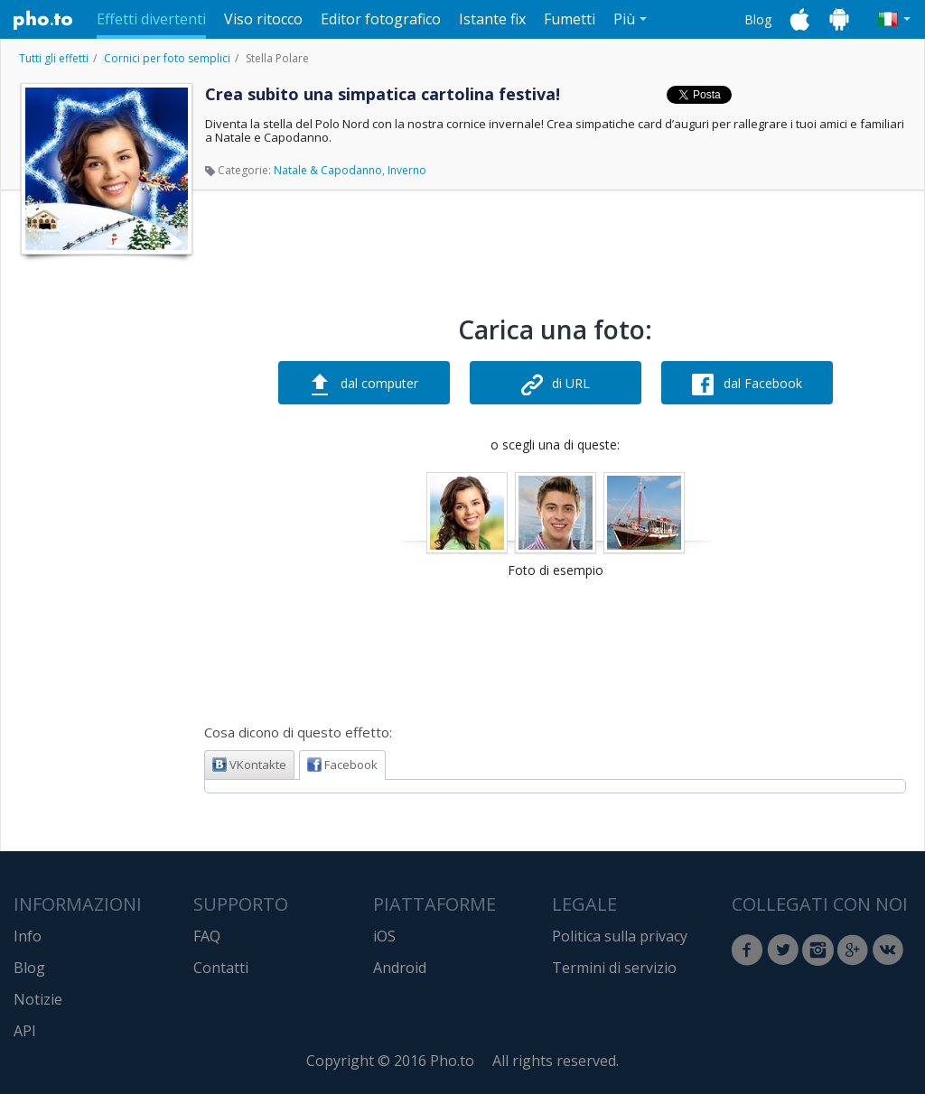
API (25, 1031)
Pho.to (43, 20)
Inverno (407, 170)
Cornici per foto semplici (167, 58)
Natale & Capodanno (328, 170)
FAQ (206, 936)
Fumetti (569, 19)
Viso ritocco (263, 19)
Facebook (342, 764)
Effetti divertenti (151, 19)
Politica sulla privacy (619, 936)
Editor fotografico (381, 19)
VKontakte (249, 764)
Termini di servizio (614, 968)
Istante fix (492, 19)
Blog (757, 19)
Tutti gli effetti (54, 58)
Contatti (220, 968)
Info (28, 936)
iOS (384, 936)
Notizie (38, 999)
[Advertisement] (105, 535)
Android (399, 968)
